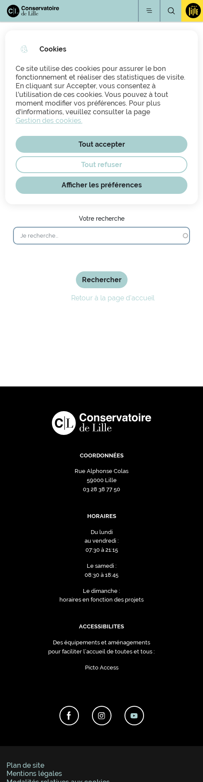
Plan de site (25, 765)
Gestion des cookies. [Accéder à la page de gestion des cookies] (49, 120)
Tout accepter (102, 144)
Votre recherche (101, 218)
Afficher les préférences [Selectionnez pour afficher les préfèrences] (102, 185)
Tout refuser (101, 165)
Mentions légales (34, 773)
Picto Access (101, 667)
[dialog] (101, 117)
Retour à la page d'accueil (101, 298)
